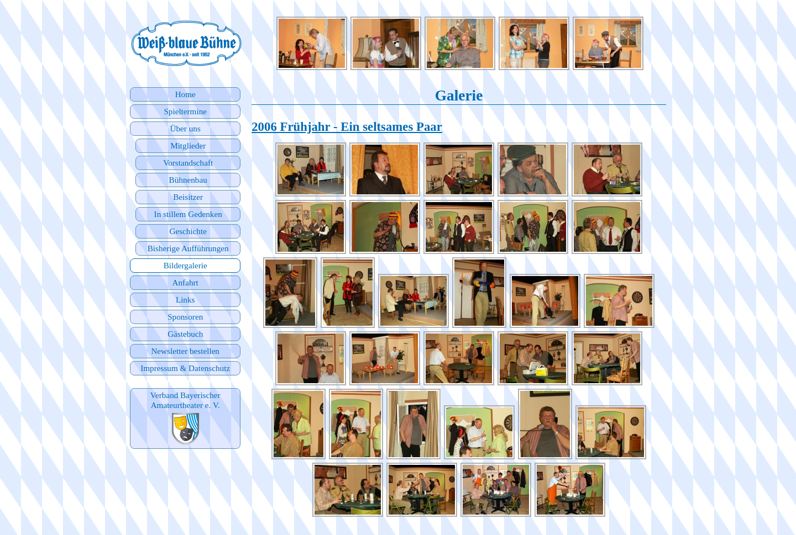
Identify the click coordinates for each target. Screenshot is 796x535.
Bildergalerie (185, 265)
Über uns (185, 128)
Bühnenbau (188, 179)
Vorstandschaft (188, 162)
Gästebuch (185, 333)
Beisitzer (188, 197)
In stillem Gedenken (188, 214)
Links (185, 299)
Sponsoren (185, 316)
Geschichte (187, 231)
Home (185, 94)
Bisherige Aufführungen (188, 248)
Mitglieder (188, 145)
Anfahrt (185, 282)
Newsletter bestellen (185, 351)
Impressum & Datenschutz (185, 368)
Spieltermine (185, 111)
